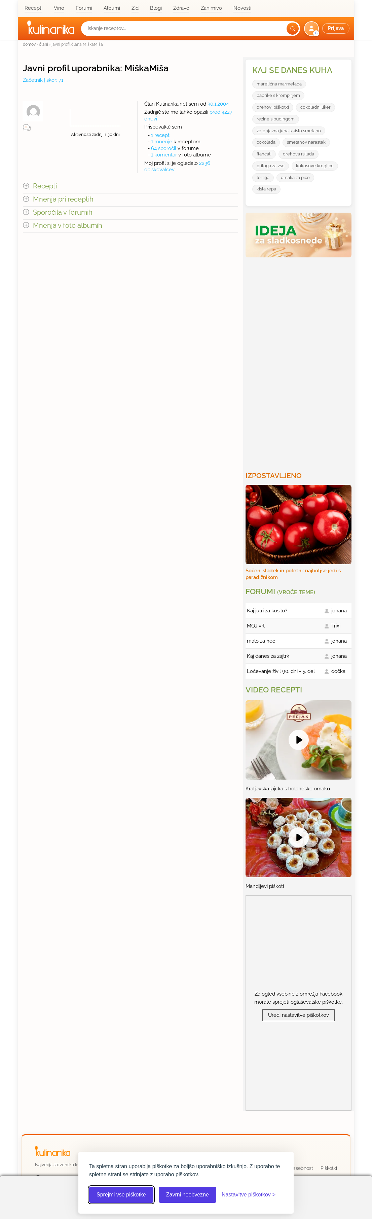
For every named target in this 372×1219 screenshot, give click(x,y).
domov (29, 44)
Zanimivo (211, 8)
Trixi (335, 626)
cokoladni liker (315, 107)
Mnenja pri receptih (63, 199)
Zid (135, 8)
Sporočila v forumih (62, 212)
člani (43, 44)
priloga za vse (271, 165)
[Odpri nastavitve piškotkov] (248, 1195)
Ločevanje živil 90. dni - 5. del (281, 671)
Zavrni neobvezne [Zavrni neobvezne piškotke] (187, 1194)
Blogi (156, 8)
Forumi (84, 8)
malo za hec (261, 641)
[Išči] (293, 29)
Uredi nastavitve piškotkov (298, 1015)
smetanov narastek (306, 142)
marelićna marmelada (279, 83)
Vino (59, 8)
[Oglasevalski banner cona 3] (299, 362)
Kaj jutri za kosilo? (267, 611)
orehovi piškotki (273, 107)
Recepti (33, 8)
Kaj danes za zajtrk (268, 656)
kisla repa (266, 188)
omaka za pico (295, 177)
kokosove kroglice (315, 165)
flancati (264, 153)
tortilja (263, 177)
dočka (338, 671)
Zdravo (181, 8)
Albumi (112, 8)
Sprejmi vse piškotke (121, 1194)
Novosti (242, 8)
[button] (327, 28)
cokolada (266, 142)
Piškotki (329, 1168)
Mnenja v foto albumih (67, 225)
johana (339, 611)
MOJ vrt (256, 626)
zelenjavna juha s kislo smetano (289, 130)
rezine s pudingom (276, 118)
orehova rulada (298, 153)
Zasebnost (301, 1168)
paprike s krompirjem (278, 95)
